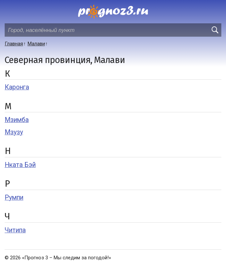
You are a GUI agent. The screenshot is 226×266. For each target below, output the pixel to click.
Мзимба (17, 120)
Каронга (17, 87)
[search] (214, 30)
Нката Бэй (20, 165)
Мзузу (14, 132)
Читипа (15, 230)
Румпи (14, 197)
